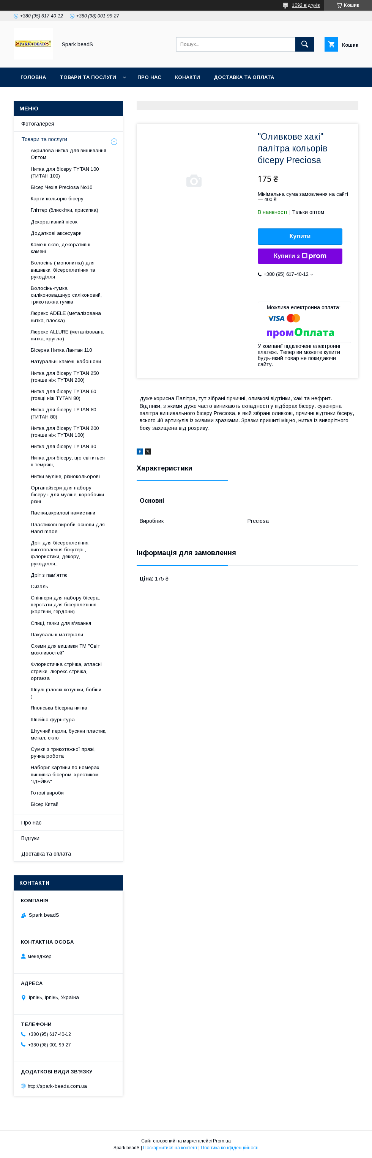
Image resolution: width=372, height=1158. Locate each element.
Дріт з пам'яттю (49, 575)
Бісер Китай (44, 804)
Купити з (300, 256)
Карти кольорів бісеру (57, 198)
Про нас (149, 77)
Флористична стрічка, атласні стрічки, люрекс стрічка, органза (66, 671)
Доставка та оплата (244, 77)
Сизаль (39, 586)
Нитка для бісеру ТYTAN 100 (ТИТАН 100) (65, 172)
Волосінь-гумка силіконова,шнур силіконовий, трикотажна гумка (66, 295)
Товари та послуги (88, 77)
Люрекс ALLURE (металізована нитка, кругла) (67, 335)
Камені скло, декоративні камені (60, 248)
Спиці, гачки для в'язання (61, 623)
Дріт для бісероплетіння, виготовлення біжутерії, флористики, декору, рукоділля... (60, 553)
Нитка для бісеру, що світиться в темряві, (68, 461)
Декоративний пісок (54, 222)
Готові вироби (47, 793)
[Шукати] (304, 44)
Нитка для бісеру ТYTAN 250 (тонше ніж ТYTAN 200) (65, 376)
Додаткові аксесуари (56, 233)
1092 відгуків (306, 5)
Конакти (187, 77)
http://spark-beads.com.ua (57, 1086)
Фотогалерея (37, 124)
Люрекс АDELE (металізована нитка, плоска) (66, 316)
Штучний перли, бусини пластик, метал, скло (68, 734)
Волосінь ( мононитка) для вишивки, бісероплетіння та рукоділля (63, 269)
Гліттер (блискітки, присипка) (64, 210)
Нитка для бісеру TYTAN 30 (63, 446)
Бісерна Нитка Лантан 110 (61, 350)
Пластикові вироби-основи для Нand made (68, 528)
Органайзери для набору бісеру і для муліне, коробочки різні (67, 494)
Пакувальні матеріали (57, 634)
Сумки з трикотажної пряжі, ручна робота (63, 752)
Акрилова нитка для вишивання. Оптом (69, 154)
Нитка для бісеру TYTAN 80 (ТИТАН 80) (63, 413)
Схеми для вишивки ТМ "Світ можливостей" (65, 649)
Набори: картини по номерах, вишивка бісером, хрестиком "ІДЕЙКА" (66, 774)
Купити (300, 236)
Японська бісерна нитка (59, 708)
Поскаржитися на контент (170, 1147)
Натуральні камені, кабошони (66, 361)
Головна (33, 77)
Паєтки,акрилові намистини (63, 513)
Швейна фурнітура (53, 719)
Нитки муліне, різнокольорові (65, 476)
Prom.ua (222, 1141)
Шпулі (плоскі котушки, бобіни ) (66, 693)
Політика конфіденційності (230, 1147)
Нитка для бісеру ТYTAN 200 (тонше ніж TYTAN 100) (65, 431)
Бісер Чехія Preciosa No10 (61, 187)
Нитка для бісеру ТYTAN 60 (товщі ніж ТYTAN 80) (63, 395)
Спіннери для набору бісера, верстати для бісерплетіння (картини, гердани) (65, 604)
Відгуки (30, 838)
